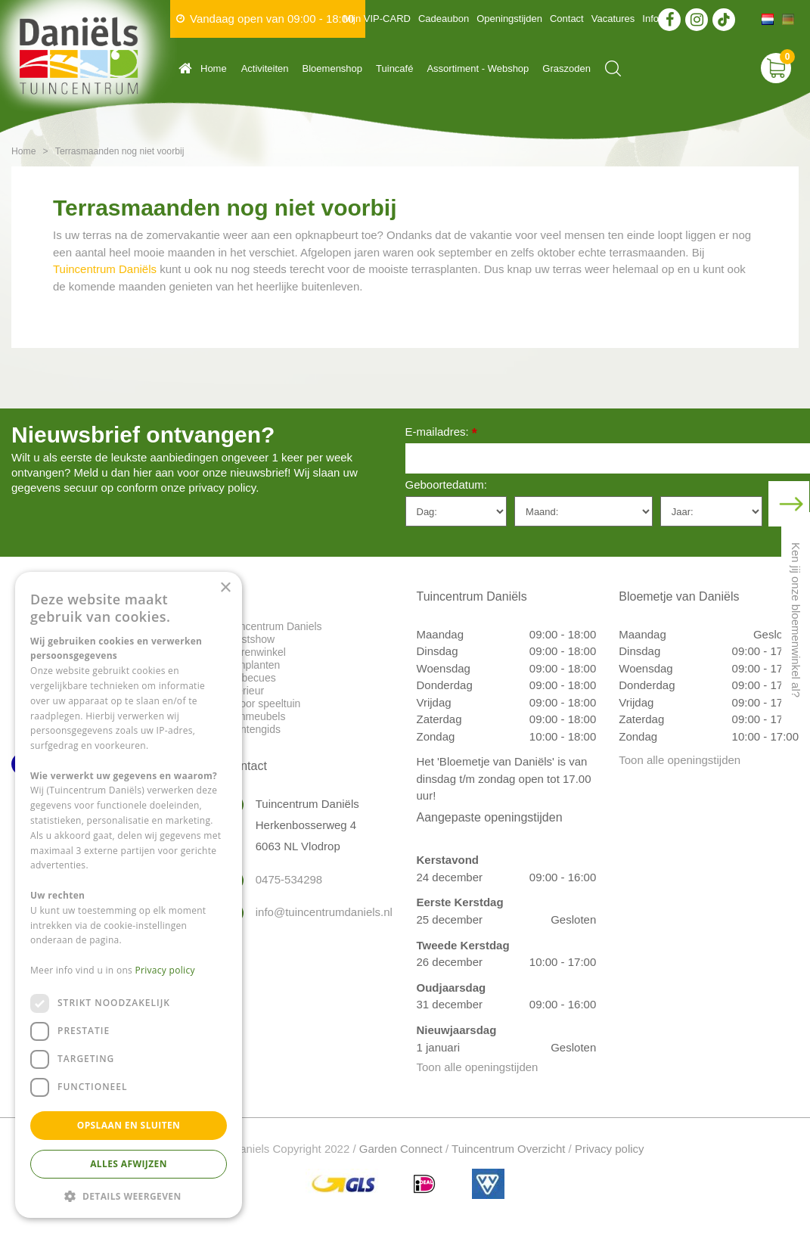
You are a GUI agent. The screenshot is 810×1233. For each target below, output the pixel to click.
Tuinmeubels (255, 716)
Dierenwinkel (255, 652)
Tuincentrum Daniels (273, 626)
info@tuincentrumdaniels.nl (319, 911)
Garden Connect (400, 1148)
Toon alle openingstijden (477, 1067)
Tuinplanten (253, 665)
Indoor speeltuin (263, 703)
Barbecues (250, 678)
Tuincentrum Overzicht (508, 1148)
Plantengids (253, 729)
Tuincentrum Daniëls (105, 268)
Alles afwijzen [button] (128, 1163)
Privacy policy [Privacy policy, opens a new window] (165, 970)
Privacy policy (609, 1148)
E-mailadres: (441, 433)
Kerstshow (250, 639)
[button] (128, 1195)
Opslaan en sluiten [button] (129, 1125)
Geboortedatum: (446, 484)
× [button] (225, 588)
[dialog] (128, 895)
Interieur (244, 691)
